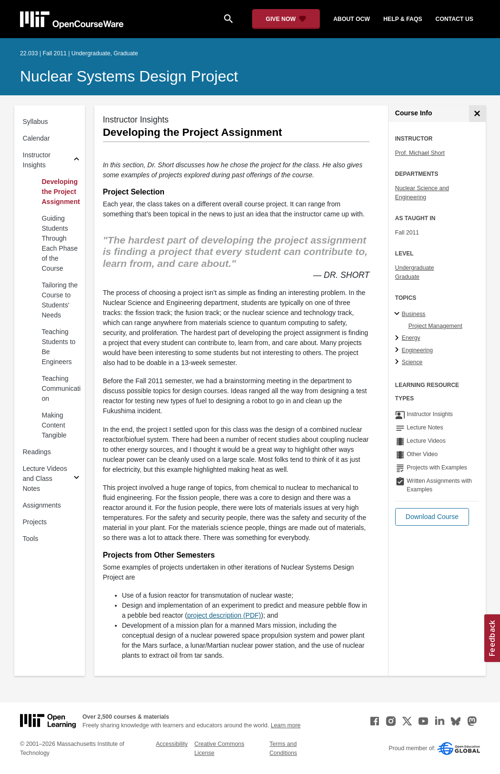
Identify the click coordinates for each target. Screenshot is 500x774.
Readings (37, 452)
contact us (454, 19)
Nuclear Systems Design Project (129, 76)
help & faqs (402, 19)
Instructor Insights (37, 160)
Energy (411, 338)
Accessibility (172, 744)
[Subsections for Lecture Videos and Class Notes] (76, 478)
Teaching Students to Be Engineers (59, 347)
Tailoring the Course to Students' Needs (60, 300)
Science (412, 362)
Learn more (286, 725)
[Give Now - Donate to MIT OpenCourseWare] (286, 19)
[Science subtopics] (398, 362)
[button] (432, 517)
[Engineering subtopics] (398, 350)
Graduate (407, 277)
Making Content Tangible (54, 425)
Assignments (42, 505)
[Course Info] (477, 113)
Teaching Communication (61, 388)
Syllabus (35, 121)
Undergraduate (414, 268)
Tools (31, 538)
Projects (35, 522)
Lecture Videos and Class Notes (45, 478)
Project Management (435, 326)
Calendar (36, 138)
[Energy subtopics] (398, 338)
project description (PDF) (224, 615)
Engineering (417, 350)
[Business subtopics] (398, 314)
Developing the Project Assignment (61, 191)
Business (414, 314)
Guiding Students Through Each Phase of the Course (60, 243)
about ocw (351, 19)
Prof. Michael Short (420, 153)
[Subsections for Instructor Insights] (76, 160)
